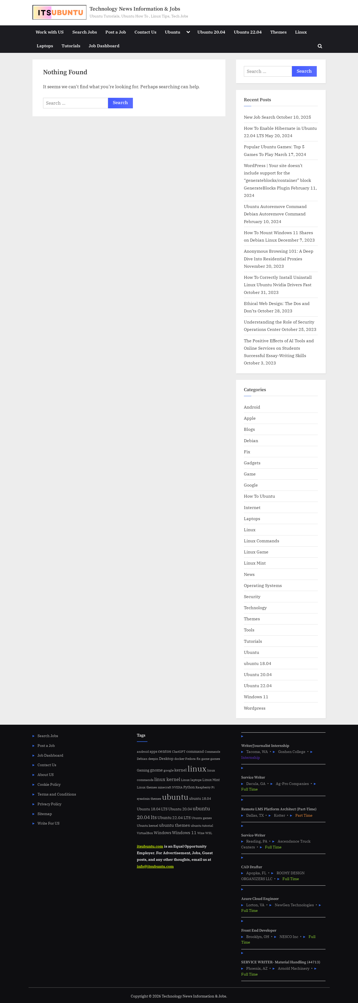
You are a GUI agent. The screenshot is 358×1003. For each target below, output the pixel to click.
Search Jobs (84, 32)
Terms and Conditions (57, 794)
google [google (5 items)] (169, 770)
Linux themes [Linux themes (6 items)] (147, 787)
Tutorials (71, 45)
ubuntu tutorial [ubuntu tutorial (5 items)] (202, 826)
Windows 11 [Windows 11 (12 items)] (184, 832)
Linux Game (256, 551)
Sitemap (45, 813)
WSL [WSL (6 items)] (208, 833)
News (249, 574)
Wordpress (255, 708)
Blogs (249, 429)
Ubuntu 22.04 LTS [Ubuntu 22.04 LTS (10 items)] (174, 817)
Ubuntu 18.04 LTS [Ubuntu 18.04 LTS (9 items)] (152, 808)
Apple (250, 418)
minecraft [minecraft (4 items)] (164, 787)
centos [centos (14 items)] (164, 751)
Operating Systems (263, 585)
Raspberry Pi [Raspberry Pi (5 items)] (205, 787)
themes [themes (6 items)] (156, 798)
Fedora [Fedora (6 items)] (190, 758)
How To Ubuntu (259, 496)
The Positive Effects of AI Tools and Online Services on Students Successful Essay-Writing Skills (279, 348)
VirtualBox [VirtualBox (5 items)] (145, 833)
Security (252, 596)
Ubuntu (172, 32)
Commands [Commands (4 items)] (212, 752)
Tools (249, 629)
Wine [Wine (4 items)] (200, 833)
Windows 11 (256, 696)
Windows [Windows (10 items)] (162, 832)
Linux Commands (261, 540)
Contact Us (145, 32)
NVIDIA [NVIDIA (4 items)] (177, 787)
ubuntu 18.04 (257, 663)
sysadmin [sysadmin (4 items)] (143, 799)
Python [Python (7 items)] (189, 787)
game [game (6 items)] (205, 758)
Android (252, 407)
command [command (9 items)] (195, 751)
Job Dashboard (104, 45)
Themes (278, 32)
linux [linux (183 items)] (197, 769)
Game (250, 474)
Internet (252, 507)
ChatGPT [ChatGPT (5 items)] (178, 752)
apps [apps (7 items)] (153, 751)
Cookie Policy (49, 784)
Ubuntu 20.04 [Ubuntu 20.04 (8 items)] (180, 809)
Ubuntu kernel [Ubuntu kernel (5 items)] (147, 826)
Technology (255, 607)
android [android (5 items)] (143, 752)
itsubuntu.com (150, 846)
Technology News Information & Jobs (135, 9)
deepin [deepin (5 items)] (153, 759)
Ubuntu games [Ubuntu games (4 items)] (202, 818)
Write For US (48, 823)
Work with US (50, 32)
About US (46, 774)
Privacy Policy (49, 803)
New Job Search (259, 117)
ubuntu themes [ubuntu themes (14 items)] (174, 825)
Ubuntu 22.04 (248, 32)
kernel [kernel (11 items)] (180, 770)
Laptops (45, 45)
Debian (251, 440)
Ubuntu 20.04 (211, 32)
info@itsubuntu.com (155, 866)
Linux (301, 32)
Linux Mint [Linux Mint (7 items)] (211, 780)
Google (251, 485)
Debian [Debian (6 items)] (142, 758)
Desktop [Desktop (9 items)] (166, 758)
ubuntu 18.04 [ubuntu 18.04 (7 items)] (200, 798)
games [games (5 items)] (215, 759)
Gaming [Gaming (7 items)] (143, 770)
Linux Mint (255, 563)
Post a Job (115, 32)
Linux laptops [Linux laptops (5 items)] (191, 780)
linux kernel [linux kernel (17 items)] (167, 779)
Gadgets (252, 462)
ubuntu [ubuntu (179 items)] (175, 797)
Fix (247, 451)
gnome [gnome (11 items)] (156, 770)
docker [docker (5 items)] (179, 759)
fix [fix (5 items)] (199, 759)
